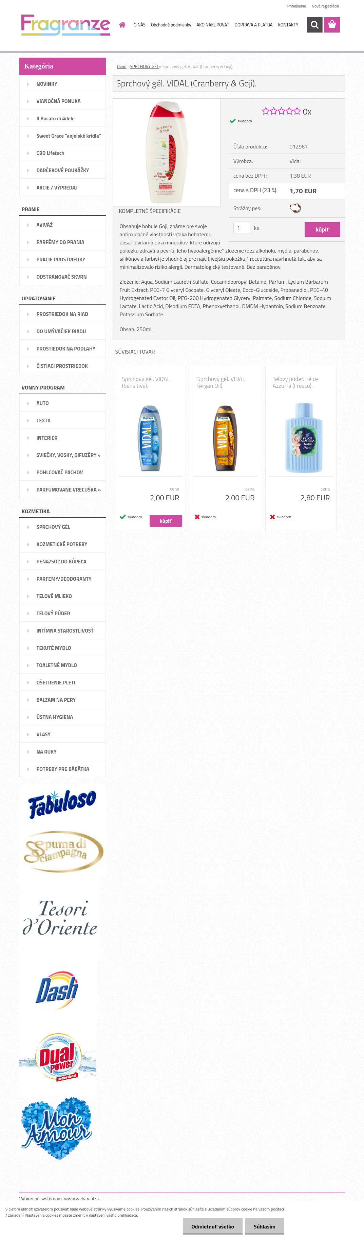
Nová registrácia (325, 6)
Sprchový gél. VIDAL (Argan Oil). (221, 382)
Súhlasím (264, 1226)
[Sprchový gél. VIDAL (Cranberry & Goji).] (167, 101)
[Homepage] (121, 25)
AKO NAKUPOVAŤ (213, 24)
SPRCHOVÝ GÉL (144, 66)
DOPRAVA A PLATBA (254, 24)
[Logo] (66, 25)
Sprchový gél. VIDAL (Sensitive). (146, 382)
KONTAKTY (288, 24)
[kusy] (241, 228)
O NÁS (140, 24)
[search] (314, 25)
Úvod (122, 66)
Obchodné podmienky (171, 24)
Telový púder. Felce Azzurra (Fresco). (295, 382)
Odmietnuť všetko (212, 1226)
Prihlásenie (296, 6)
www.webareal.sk (82, 1198)
